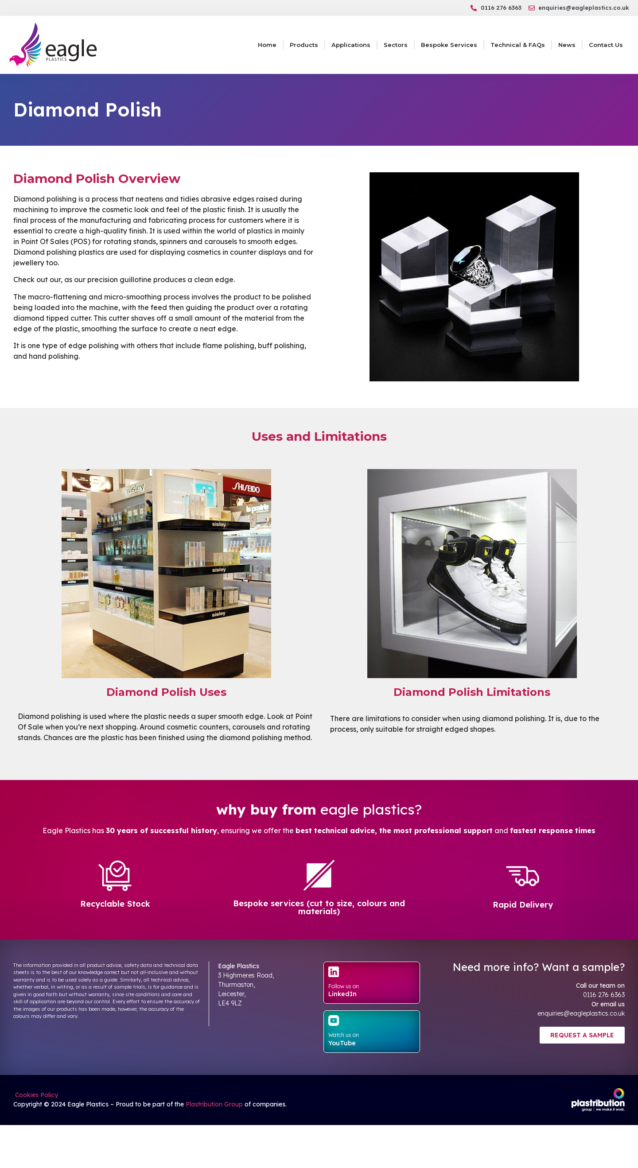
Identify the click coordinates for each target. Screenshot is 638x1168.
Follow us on (343, 986)
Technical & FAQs (517, 44)
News (567, 44)
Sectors (396, 44)
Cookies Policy (35, 1095)
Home (267, 44)
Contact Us (606, 44)
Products (304, 44)
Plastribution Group (214, 1104)
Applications (350, 44)
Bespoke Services (449, 44)
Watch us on (343, 1035)
